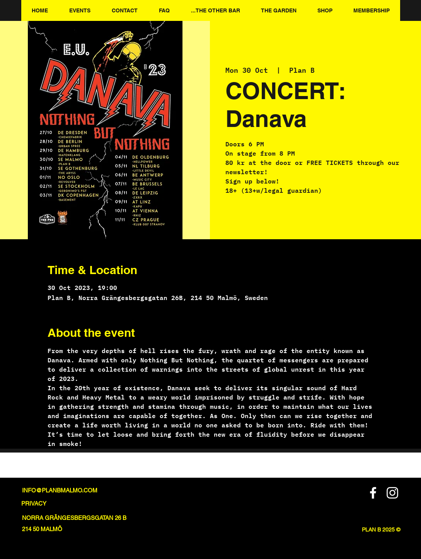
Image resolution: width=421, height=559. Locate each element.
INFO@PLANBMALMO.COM (59, 490)
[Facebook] (373, 493)
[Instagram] (392, 493)
